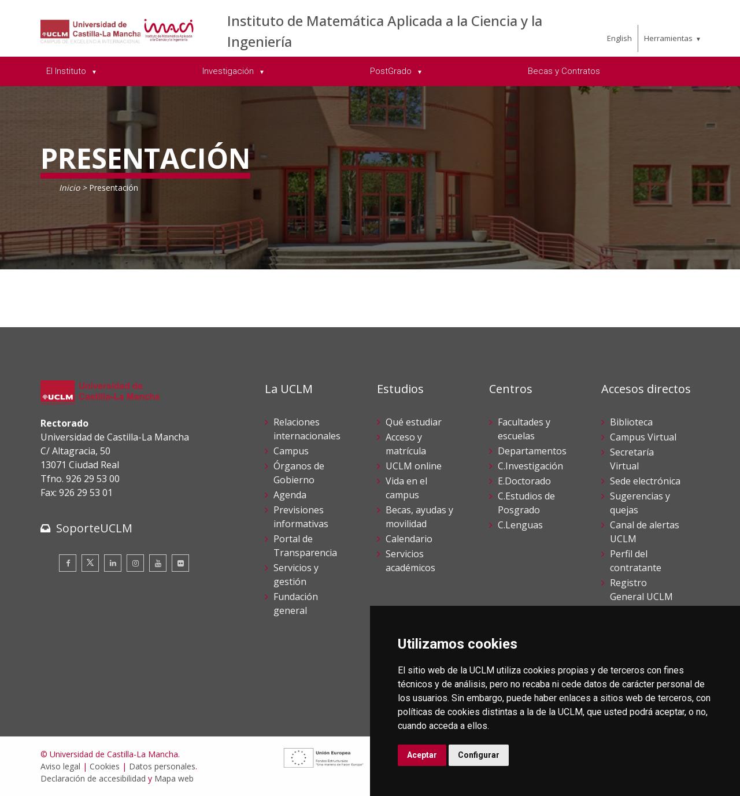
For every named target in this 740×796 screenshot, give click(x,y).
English (619, 38)
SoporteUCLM (94, 528)
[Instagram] (135, 563)
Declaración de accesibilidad (93, 778)
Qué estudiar (414, 422)
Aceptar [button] (422, 755)
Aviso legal (60, 766)
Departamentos (532, 451)
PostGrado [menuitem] (392, 71)
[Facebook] (67, 563)
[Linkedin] (112, 563)
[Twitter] (90, 563)
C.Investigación (530, 466)
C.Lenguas (520, 525)
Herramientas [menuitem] (668, 38)
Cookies (105, 766)
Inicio (69, 187)
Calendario (409, 538)
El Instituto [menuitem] (67, 71)
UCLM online (414, 466)
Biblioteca (631, 422)
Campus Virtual (643, 437)
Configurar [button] (479, 755)
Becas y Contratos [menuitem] (564, 71)
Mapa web (174, 778)
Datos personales (162, 766)
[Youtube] (157, 563)
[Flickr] (180, 563)
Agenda (289, 494)
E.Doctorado (524, 481)
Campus (291, 451)
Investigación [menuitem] (229, 71)
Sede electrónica (645, 481)
